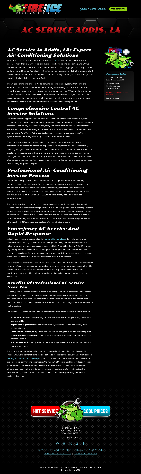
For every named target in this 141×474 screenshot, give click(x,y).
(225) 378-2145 (112, 98)
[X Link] (70, 443)
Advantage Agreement (53, 450)
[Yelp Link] (83, 443)
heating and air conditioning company (24, 358)
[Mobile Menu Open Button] (132, 8)
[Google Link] (77, 443)
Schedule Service (57, 453)
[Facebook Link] (57, 443)
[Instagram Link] (64, 443)
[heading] (92, 9)
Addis (57, 60)
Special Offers (85, 453)
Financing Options (90, 450)
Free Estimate (118, 9)
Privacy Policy (95, 467)
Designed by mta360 (70, 470)
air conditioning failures (55, 239)
